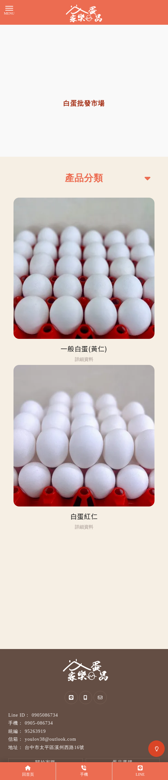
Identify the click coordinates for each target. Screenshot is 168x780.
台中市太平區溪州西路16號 (54, 747)
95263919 (35, 731)
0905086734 (45, 715)
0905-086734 (39, 723)
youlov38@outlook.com (50, 739)
